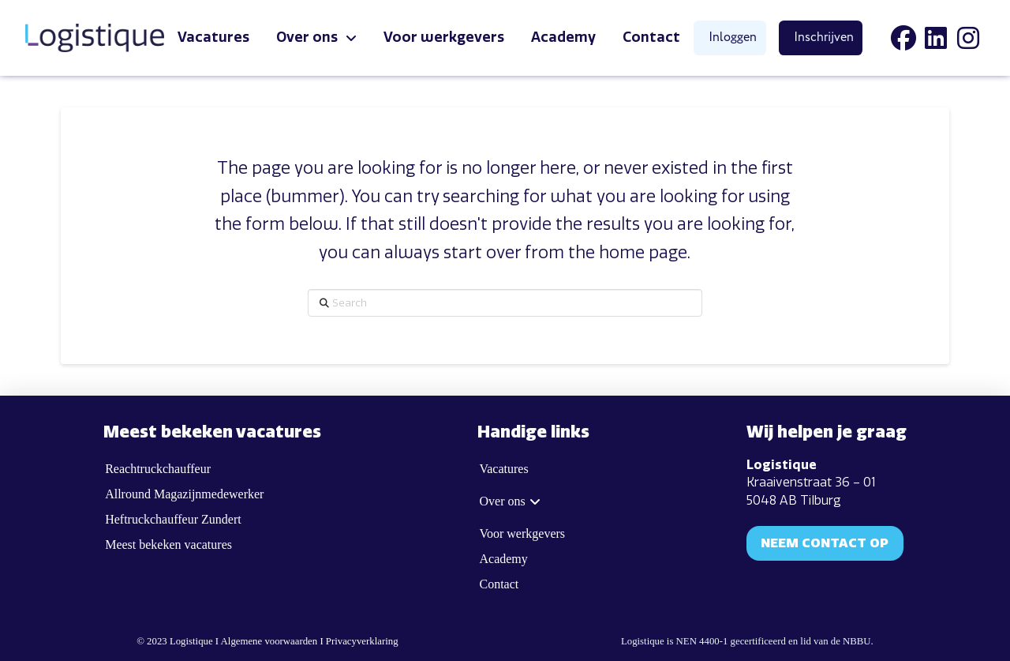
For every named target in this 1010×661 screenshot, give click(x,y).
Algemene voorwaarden (269, 641)
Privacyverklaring (362, 641)
